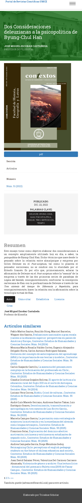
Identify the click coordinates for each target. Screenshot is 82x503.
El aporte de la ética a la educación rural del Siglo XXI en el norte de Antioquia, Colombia (43, 383)
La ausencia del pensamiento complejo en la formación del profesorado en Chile (41, 368)
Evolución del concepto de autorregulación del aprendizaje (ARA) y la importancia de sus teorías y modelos (43, 355)
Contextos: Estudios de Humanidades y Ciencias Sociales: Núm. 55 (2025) (43, 396)
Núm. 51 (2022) (14, 186)
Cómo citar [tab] (24, 299)
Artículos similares (22, 326)
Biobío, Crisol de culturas (48, 392)
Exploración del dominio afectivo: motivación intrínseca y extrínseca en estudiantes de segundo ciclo (40, 434)
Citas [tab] (10, 305)
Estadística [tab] (42, 299)
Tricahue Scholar (49, 494)
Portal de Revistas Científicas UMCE (26, 1)
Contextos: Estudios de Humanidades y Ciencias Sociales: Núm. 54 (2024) (43, 343)
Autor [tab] (9, 299)
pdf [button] (41, 154)
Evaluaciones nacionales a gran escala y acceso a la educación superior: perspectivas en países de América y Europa (43, 338)
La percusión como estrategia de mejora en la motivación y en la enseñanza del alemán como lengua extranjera (42, 421)
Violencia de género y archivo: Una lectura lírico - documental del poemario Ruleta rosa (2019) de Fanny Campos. (43, 466)
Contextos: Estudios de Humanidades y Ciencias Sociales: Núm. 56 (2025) (44, 360)
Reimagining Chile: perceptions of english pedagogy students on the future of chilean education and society (41, 449)
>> (12, 477)
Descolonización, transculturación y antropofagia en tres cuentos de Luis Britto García (40, 407)
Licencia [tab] (59, 299)
